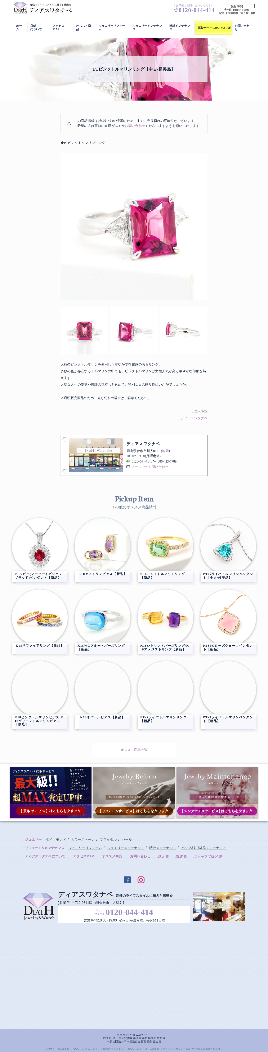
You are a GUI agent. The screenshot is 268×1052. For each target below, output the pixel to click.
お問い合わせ (135, 126)
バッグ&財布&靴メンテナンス (203, 848)
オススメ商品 (112, 856)
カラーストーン (83, 839)
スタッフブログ (206, 856)
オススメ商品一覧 (134, 750)
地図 (165, 451)
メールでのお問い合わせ (149, 467)
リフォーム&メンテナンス (44, 848)
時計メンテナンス (179, 27)
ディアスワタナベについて (45, 856)
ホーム (19, 27)
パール (127, 839)
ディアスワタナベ (194, 418)
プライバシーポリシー (173, 1048)
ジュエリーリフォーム (112, 27)
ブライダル (108, 839)
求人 (161, 856)
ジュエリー (33, 839)
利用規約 (198, 1048)
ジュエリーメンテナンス (147, 27)
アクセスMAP (58, 27)
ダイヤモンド (56, 839)
